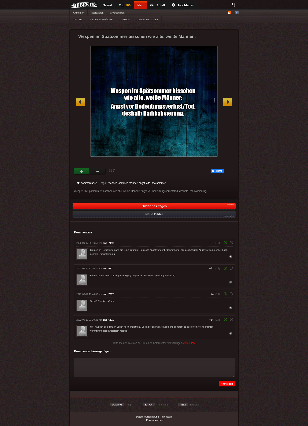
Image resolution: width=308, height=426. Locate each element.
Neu (140, 5)
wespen (113, 183)
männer (133, 183)
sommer (123, 183)
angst (142, 183)
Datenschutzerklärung (147, 416)
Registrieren (97, 12)
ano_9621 (108, 268)
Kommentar (87, 183)
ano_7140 (108, 243)
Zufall (157, 5)
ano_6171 (108, 319)
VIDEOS (124, 19)
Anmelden (78, 12)
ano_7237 (108, 294)
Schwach (98, 171)
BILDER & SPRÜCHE (100, 19)
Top (125, 5)
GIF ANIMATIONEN (147, 19)
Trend (107, 5)
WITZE (77, 19)
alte (148, 183)
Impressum (166, 416)
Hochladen (183, 5)
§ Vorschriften (117, 12)
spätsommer (159, 183)
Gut (82, 171)
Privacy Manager (155, 420)
